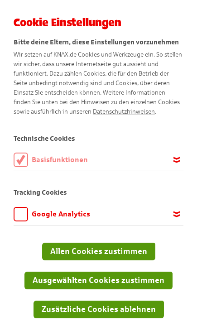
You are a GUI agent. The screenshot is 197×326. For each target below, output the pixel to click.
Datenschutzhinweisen (124, 111)
